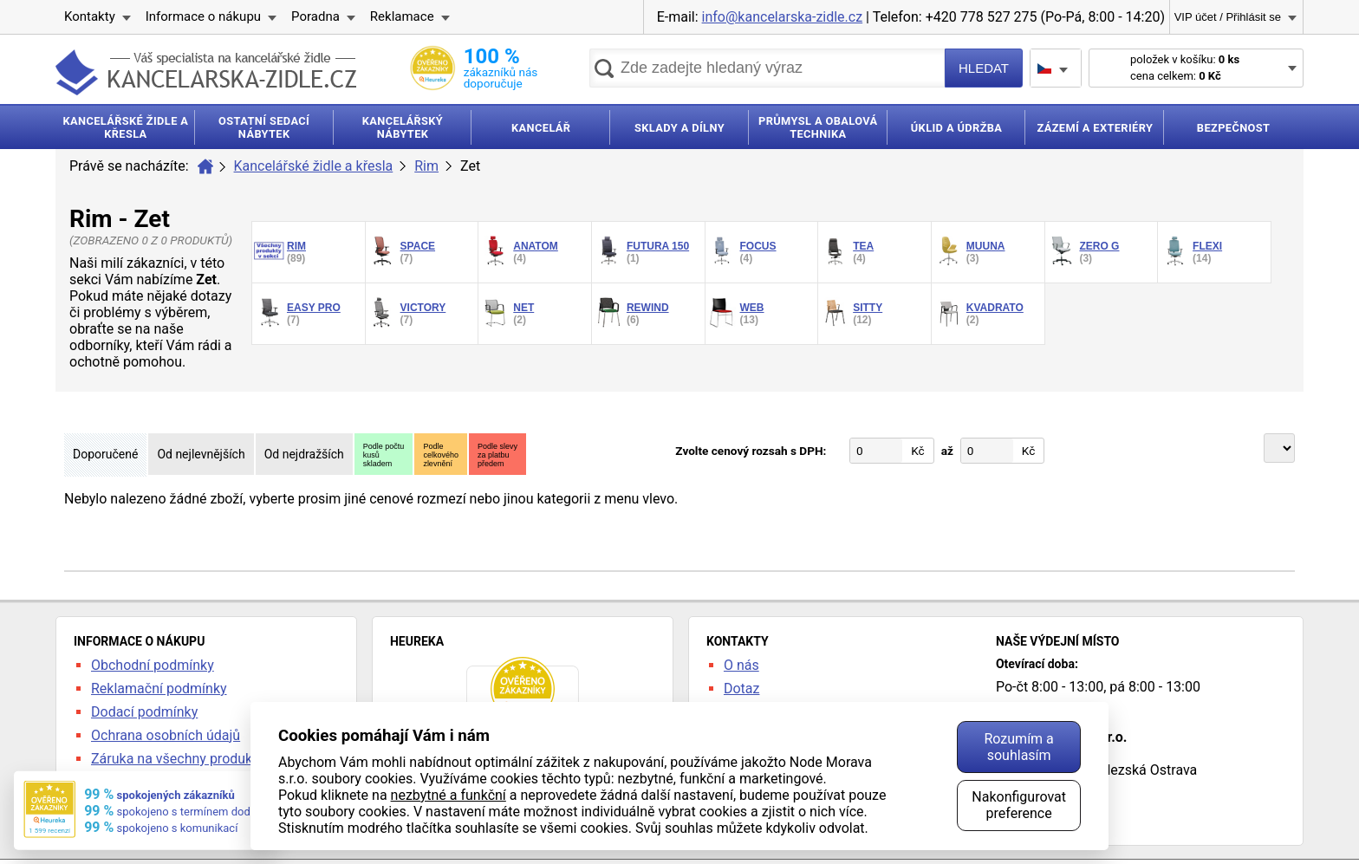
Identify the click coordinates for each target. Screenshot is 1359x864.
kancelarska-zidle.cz (205, 72)
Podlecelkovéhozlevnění (440, 455)
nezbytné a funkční (448, 795)
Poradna (315, 16)
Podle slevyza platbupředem (497, 455)
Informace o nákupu (203, 16)
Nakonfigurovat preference (1019, 805)
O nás (741, 665)
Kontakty (89, 16)
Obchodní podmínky (152, 665)
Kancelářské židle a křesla (313, 166)
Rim (426, 166)
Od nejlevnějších (200, 454)
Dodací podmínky (144, 712)
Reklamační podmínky (159, 688)
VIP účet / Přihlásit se (1227, 16)
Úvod (205, 166)
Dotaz (742, 688)
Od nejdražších (304, 454)
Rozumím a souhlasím (1018, 747)
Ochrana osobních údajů (165, 735)
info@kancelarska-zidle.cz (782, 17)
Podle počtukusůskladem (384, 455)
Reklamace (402, 16)
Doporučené (105, 454)
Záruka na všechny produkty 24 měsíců (211, 758)
